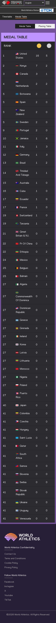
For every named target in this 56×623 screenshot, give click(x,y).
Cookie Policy (11, 563)
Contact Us (10, 554)
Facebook (9, 581)
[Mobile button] (47, 3)
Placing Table (45, 26)
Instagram (9, 586)
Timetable (7, 16)
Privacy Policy (11, 567)
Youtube (8, 595)
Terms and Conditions (15, 558)
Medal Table (21, 16)
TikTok (7, 599)
